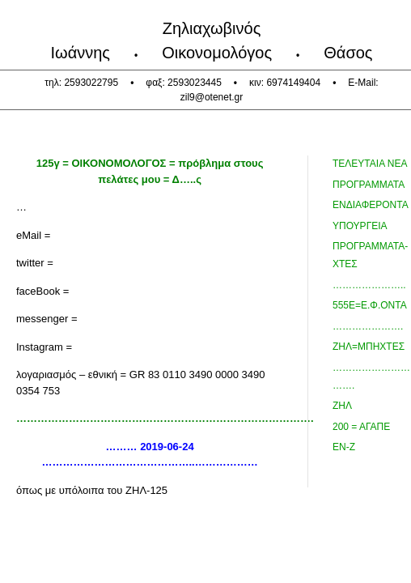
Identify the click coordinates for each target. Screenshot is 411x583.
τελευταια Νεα (370, 163)
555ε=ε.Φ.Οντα (370, 305)
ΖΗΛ (342, 405)
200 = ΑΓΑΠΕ (361, 426)
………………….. (369, 285)
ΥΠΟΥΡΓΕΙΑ (360, 226)
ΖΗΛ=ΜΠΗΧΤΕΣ (369, 346)
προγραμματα (369, 184)
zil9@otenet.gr (212, 97)
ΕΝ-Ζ (344, 447)
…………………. (368, 326)
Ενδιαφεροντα (371, 205)
